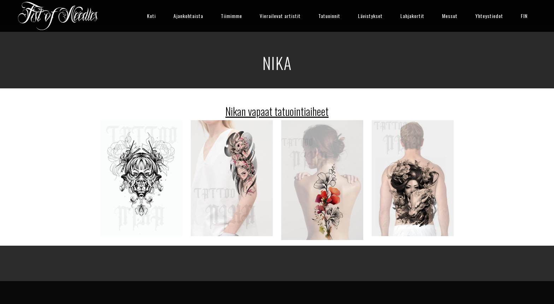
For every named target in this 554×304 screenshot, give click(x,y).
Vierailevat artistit (280, 15)
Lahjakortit (412, 15)
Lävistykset (370, 15)
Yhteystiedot (489, 15)
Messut (450, 15)
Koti (151, 15)
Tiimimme (231, 15)
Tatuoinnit (329, 15)
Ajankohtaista (188, 15)
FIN (524, 15)
